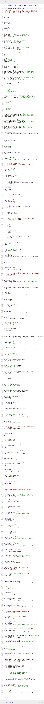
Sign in (42, 1)
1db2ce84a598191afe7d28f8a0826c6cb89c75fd (16, 5)
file (24, 8)
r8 (1, 5)
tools (30, 5)
